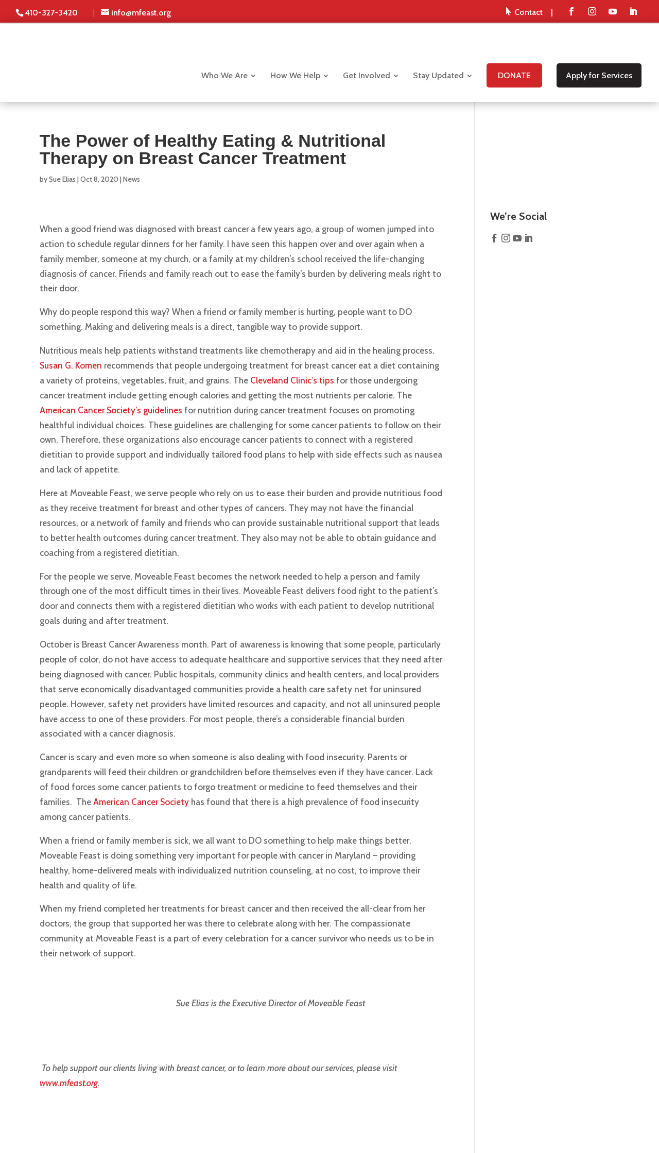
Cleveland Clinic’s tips (292, 380)
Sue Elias (62, 179)
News (131, 179)
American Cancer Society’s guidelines (111, 410)
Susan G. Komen (71, 365)
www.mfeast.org (69, 1083)
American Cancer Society (141, 802)
